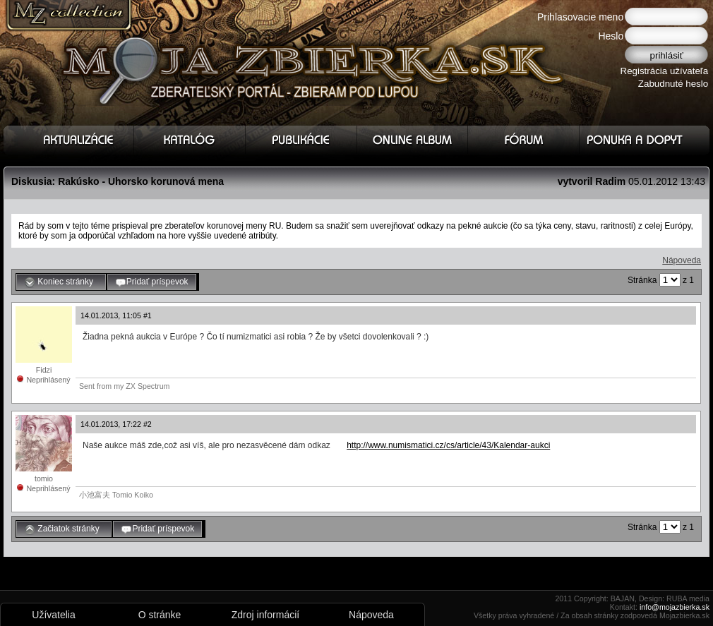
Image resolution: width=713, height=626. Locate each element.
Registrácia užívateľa (665, 71)
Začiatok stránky (64, 529)
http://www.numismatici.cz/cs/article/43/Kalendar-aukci (448, 445)
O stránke (159, 614)
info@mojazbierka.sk (674, 607)
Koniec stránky (61, 282)
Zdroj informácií (265, 614)
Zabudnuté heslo (673, 83)
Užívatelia (53, 614)
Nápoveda (681, 260)
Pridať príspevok (151, 282)
